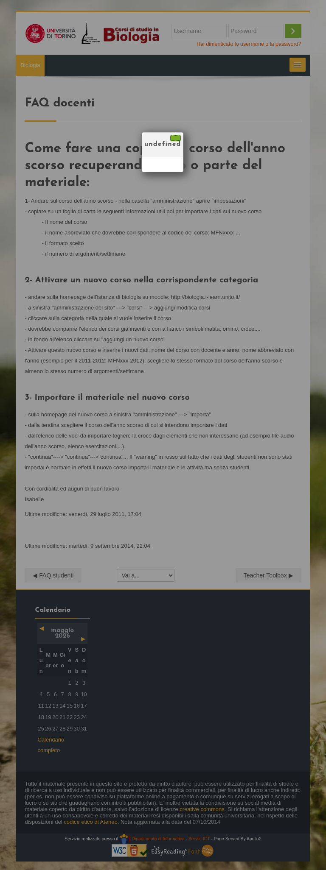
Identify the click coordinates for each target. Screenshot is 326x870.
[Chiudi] (175, 138)
